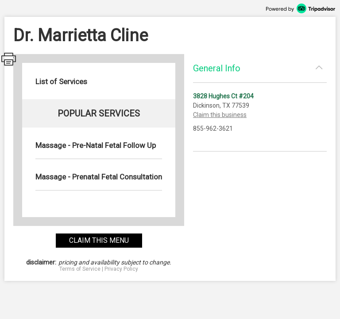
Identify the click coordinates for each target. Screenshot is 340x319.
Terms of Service (79, 269)
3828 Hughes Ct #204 (223, 96)
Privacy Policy (121, 269)
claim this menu (99, 240)
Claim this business (220, 114)
